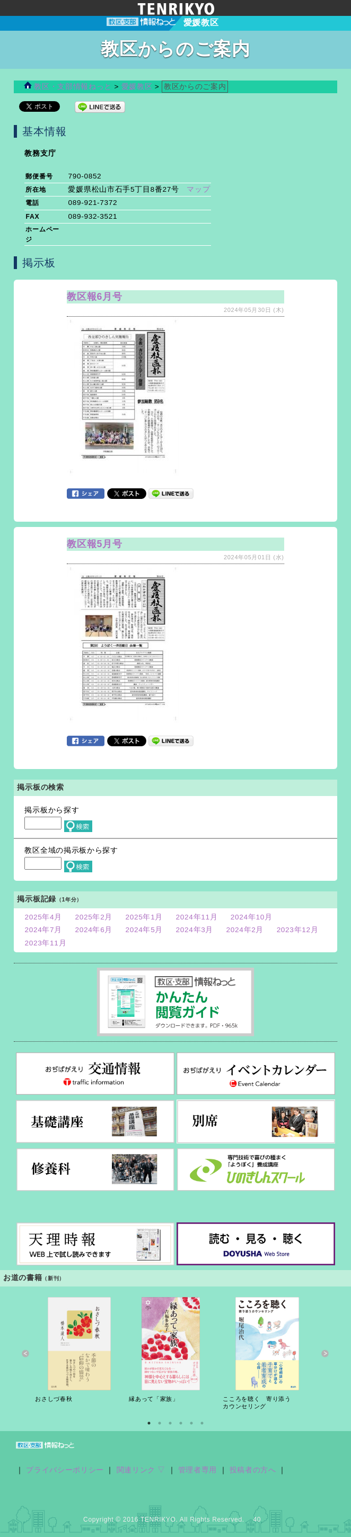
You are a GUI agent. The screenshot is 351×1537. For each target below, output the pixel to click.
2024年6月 (94, 930)
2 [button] (159, 1423)
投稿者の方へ (253, 1470)
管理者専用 (197, 1470)
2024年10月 (252, 917)
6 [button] (202, 1423)
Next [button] (325, 1353)
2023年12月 (298, 930)
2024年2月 (245, 930)
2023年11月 (45, 943)
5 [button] (191, 1423)
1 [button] (149, 1423)
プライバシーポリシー (65, 1470)
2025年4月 (43, 917)
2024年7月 (43, 930)
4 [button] (181, 1423)
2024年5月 (144, 930)
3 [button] (170, 1423)
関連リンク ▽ (141, 1470)
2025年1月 (144, 917)
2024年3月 (195, 930)
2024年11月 (197, 917)
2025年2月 (94, 917)
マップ (198, 189)
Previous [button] (26, 1353)
